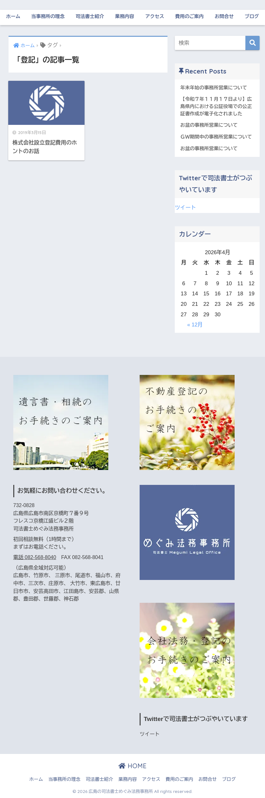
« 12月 (195, 325)
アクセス (154, 16)
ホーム (13, 16)
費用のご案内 (189, 16)
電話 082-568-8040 (34, 557)
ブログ (252, 16)
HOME (132, 766)
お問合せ (224, 16)
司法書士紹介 (90, 16)
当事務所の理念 (48, 16)
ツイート (185, 208)
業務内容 (124, 16)
